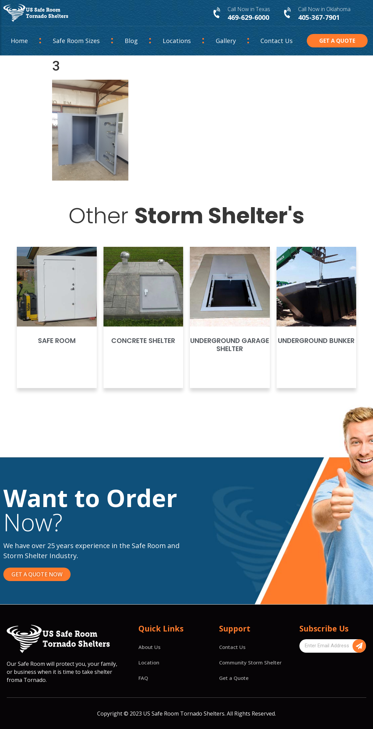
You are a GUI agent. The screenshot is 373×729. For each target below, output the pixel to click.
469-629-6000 (248, 17)
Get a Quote (234, 678)
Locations (177, 41)
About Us (149, 647)
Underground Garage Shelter (229, 344)
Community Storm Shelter (250, 662)
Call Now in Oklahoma (324, 9)
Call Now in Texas (248, 9)
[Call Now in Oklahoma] (288, 13)
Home (19, 41)
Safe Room (57, 340)
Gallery (226, 41)
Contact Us (276, 41)
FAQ (143, 678)
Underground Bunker (316, 340)
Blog (131, 41)
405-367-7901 (319, 17)
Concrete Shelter (143, 340)
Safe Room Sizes (76, 41)
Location (148, 662)
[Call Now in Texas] (217, 13)
